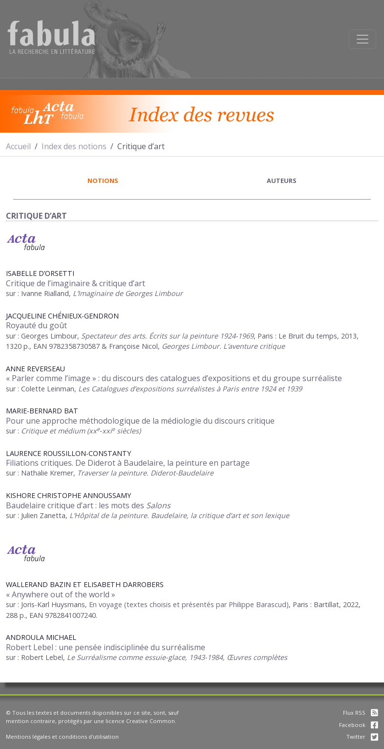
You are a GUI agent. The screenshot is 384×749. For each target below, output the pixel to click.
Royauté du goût (36, 325)
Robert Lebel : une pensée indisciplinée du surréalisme (105, 647)
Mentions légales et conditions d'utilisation (62, 736)
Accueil (18, 146)
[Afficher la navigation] (362, 39)
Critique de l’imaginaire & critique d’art (75, 283)
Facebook (358, 724)
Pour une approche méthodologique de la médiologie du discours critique (140, 420)
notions (102, 180)
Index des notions (74, 146)
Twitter (362, 736)
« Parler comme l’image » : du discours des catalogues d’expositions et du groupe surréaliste (174, 378)
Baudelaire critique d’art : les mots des (88, 505)
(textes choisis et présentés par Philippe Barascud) (205, 604)
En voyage (105, 604)
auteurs (282, 180)
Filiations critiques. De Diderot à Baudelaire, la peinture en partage (128, 462)
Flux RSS (360, 712)
